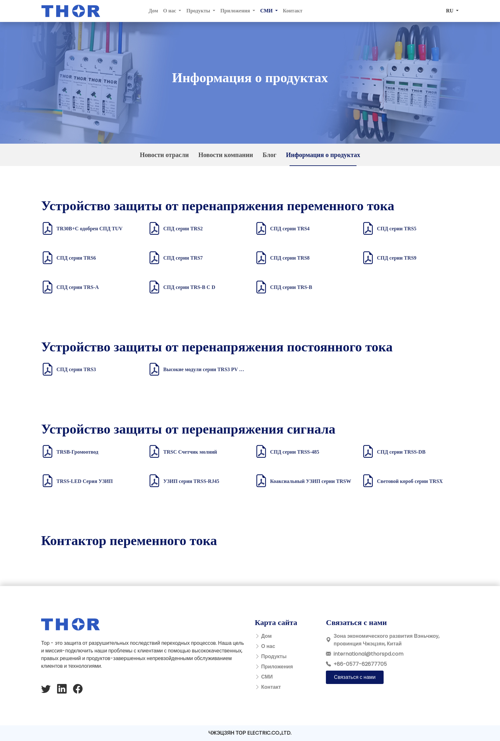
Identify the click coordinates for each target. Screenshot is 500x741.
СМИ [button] (267, 10)
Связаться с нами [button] (354, 677)
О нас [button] (170, 10)
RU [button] (450, 10)
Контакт (292, 10)
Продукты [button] (198, 10)
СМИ (267, 676)
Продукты (274, 656)
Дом (153, 10)
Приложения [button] (235, 10)
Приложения (277, 666)
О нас (268, 646)
